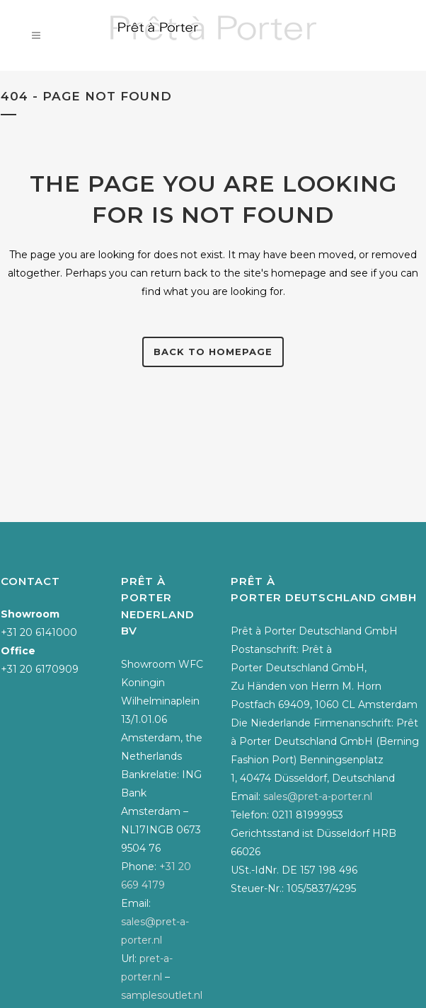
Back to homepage (213, 351)
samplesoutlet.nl (161, 995)
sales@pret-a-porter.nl (317, 796)
